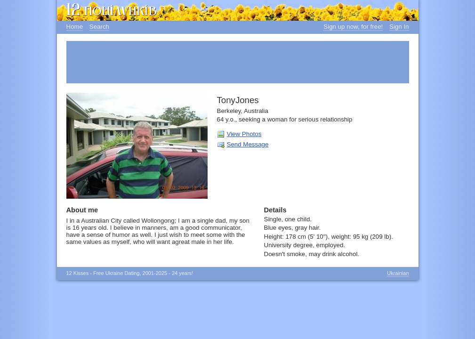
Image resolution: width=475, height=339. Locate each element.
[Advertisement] (237, 62)
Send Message (248, 144)
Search (99, 26)
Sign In (399, 26)
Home (74, 26)
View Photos (244, 133)
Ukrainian (398, 273)
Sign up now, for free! (353, 26)
